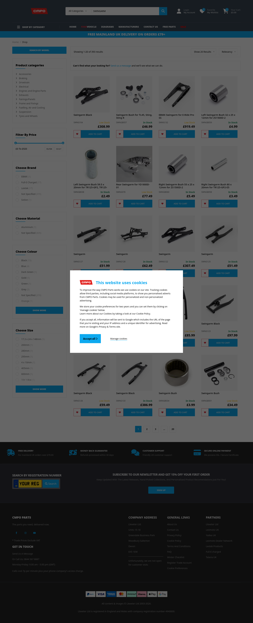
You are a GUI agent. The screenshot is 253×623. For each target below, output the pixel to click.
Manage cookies (118, 338)
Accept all (90, 338)
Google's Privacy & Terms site (104, 326)
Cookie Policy (143, 313)
